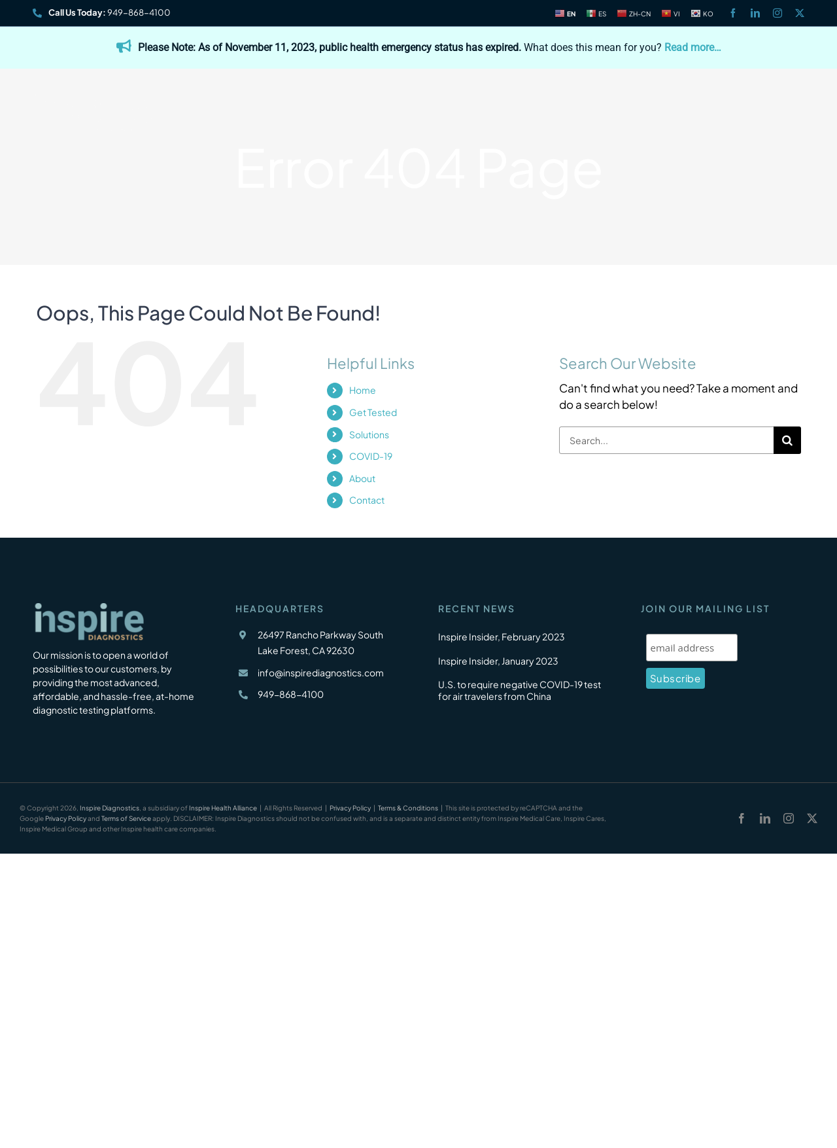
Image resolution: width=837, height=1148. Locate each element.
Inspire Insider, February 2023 (501, 636)
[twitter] (799, 13)
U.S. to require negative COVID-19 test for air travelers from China (519, 690)
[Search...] (666, 440)
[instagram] (777, 13)
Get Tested (373, 412)
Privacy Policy (350, 808)
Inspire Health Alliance (223, 808)
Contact (366, 500)
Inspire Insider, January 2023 (498, 661)
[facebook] (733, 13)
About (362, 478)
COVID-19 (370, 456)
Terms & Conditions (408, 808)
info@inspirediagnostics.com (321, 672)
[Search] (787, 440)
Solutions (369, 434)
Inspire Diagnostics (109, 808)
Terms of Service (126, 818)
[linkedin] (755, 13)
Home (362, 390)
